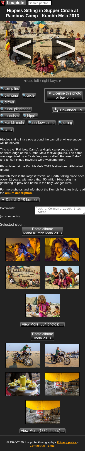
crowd (9, 102)
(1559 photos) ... (42, 432)
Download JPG (68, 110)
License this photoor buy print (67, 95)
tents (8, 129)
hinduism (12, 116)
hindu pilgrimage (17, 109)
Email (52, 447)
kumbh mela (14, 123)
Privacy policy (66, 443)
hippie (32, 116)
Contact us (37, 447)
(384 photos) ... (42, 326)
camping (11, 95)
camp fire (12, 88)
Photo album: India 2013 (42, 337)
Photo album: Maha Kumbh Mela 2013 (42, 232)
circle (31, 95)
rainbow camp (43, 123)
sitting (67, 123)
